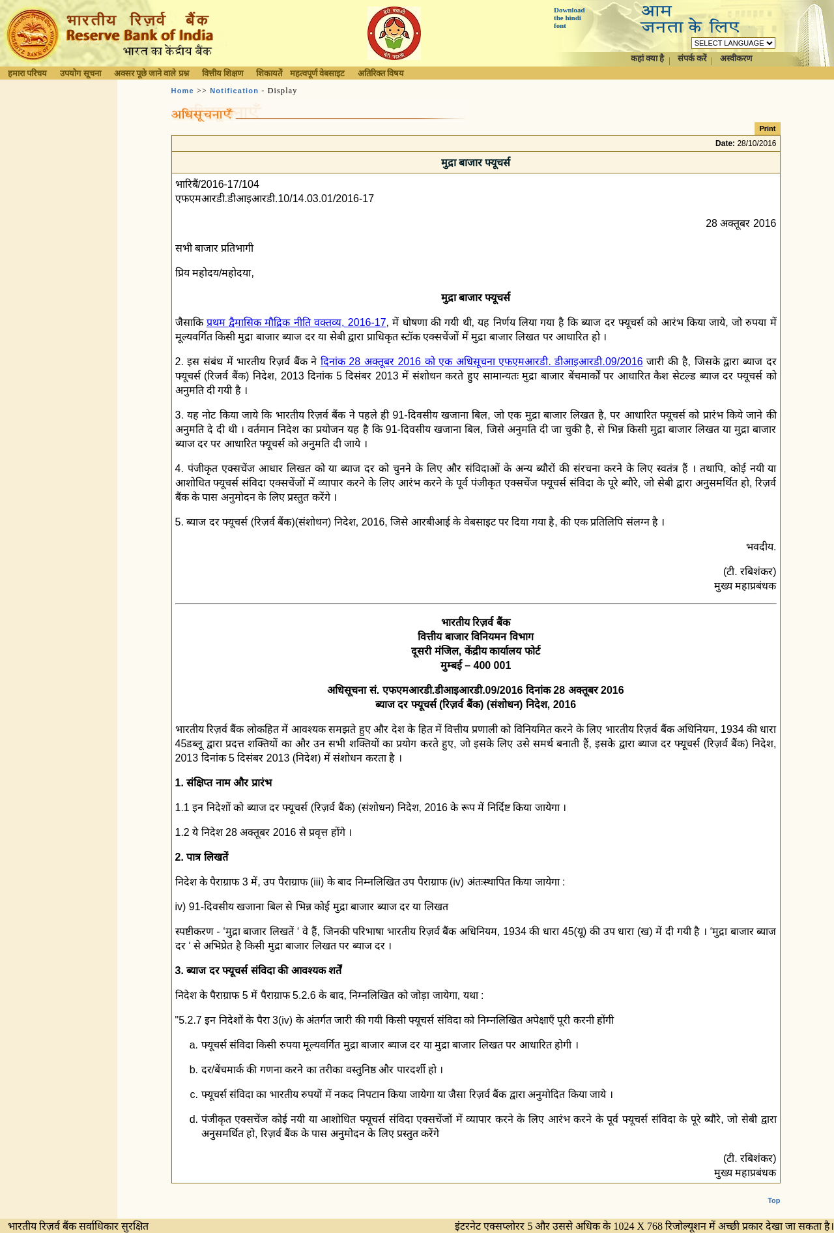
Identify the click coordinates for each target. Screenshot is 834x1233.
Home (182, 91)
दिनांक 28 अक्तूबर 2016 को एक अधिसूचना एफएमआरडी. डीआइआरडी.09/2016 (482, 361)
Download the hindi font (569, 17)
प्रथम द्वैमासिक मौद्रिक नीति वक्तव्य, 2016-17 (296, 322)
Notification (234, 91)
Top (774, 1190)
